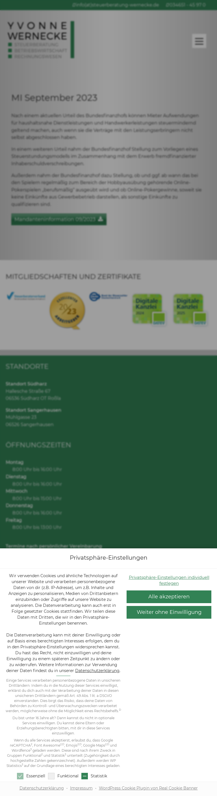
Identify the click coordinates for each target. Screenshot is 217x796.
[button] (169, 612)
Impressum (81, 788)
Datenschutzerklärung (97, 670)
